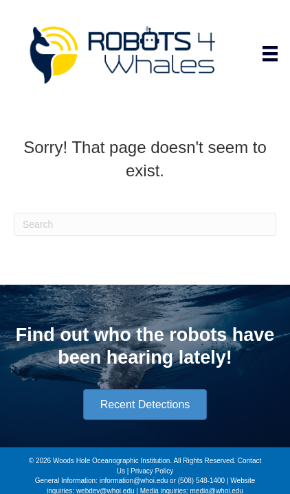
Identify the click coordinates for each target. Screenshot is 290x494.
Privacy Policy (152, 471)
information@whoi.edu (134, 480)
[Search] (145, 224)
